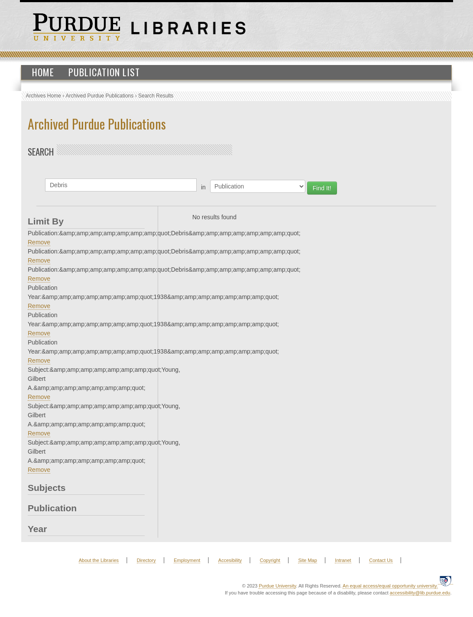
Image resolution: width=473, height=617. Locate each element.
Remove (39, 242)
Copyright (270, 560)
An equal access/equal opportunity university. (390, 585)
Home (43, 72)
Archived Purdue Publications (100, 96)
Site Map (307, 560)
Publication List (104, 72)
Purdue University (277, 585)
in (203, 187)
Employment (187, 560)
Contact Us (380, 560)
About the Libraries (99, 560)
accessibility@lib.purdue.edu (420, 592)
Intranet (343, 560)
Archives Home (43, 96)
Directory (146, 560)
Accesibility (230, 560)
